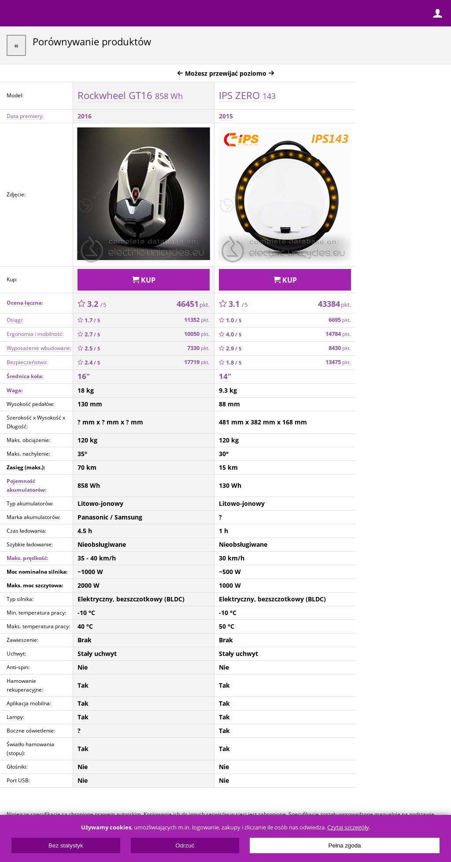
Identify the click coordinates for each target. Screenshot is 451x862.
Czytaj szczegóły (348, 827)
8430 (340, 348)
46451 (193, 303)
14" (225, 376)
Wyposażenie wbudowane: (39, 348)
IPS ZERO (247, 95)
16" (84, 376)
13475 (338, 362)
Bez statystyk (65, 845)
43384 (334, 303)
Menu (13, 13)
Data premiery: (25, 116)
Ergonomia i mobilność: (35, 334)
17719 (197, 362)
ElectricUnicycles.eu (64, 14)
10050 (197, 334)
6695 (340, 320)
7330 (198, 348)
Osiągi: (15, 320)
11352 (197, 320)
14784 (338, 334)
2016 (85, 116)
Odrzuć (184, 845)
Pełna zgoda (344, 845)
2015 (226, 116)
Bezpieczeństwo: (27, 362)
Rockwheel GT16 (130, 95)
